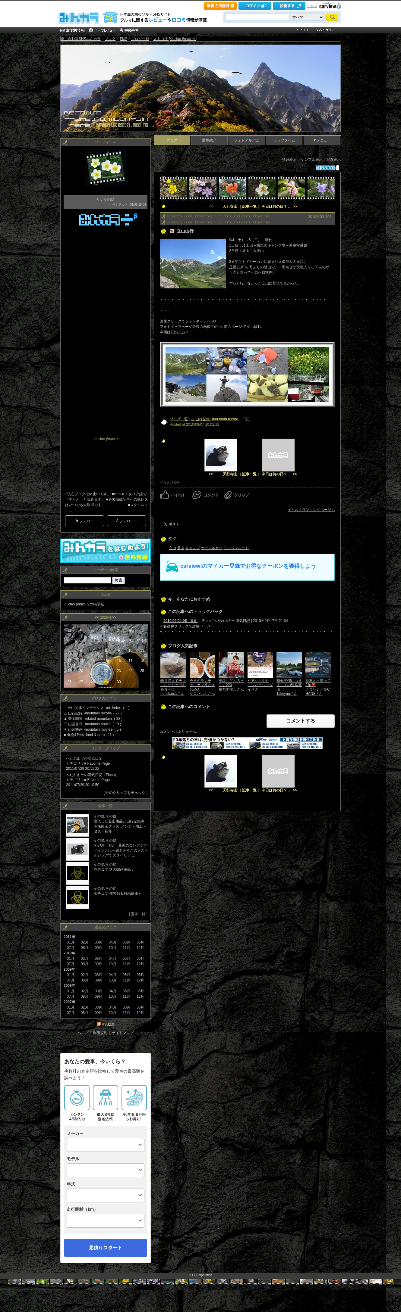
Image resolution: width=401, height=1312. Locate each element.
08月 (84, 980)
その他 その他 (105, 816)
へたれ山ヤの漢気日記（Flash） (92, 775)
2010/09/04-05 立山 (180, 621)
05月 (126, 958)
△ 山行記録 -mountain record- (215, 419)
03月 (98, 958)
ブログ (110, 39)
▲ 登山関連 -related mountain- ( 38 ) (93, 719)
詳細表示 (289, 159)
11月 (126, 980)
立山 (172, 548)
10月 (112, 980)
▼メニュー (322, 140)
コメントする (300, 720)
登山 (180, 548)
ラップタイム (284, 140)
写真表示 (333, 159)
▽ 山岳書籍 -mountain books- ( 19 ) (92, 724)
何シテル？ (120, 204)
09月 (98, 964)
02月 (84, 975)
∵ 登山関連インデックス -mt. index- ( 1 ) (96, 708)
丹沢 (232, 267)
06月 (140, 975)
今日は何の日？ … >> (279, 206)
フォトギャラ (196, 321)
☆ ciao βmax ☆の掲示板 (84, 604)
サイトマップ (123, 1033)
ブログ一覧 (140, 39)
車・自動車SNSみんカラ (81, 39)
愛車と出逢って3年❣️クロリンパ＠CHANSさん (318, 687)
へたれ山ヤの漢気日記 (84, 758)
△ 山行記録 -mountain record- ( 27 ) (93, 713)
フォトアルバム (246, 140)
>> (114, 617)
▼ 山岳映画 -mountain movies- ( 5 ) (92, 729)
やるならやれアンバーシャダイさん (260, 685)
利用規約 (100, 1033)
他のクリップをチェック (125, 793)
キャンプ (192, 548)
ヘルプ (312, 6)
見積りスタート (105, 1247)
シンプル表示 (312, 159)
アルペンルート (236, 548)
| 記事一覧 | (249, 206)
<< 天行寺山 (222, 206)
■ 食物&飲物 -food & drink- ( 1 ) (89, 735)
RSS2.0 (108, 1024)
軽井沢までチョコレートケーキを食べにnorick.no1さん (173, 687)
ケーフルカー (212, 548)
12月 (140, 996)
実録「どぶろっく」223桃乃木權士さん (231, 685)
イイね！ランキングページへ (311, 510)
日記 (123, 39)
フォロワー (126, 520)
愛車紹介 (209, 140)
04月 (112, 958)
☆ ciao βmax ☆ (107, 439)
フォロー (84, 520)
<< (97, 617)
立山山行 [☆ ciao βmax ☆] (175, 39)
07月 (70, 964)
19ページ (178, 332)
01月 (70, 942)
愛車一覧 (138, 914)
